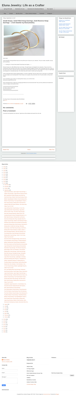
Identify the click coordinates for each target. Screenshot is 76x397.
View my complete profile (7, 361)
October (6, 188)
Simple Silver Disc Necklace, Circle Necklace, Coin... (15, 264)
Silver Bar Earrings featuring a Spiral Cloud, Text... (14, 213)
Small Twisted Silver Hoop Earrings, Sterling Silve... (14, 298)
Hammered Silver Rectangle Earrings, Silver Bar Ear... (15, 238)
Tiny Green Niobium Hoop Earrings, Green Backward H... (16, 293)
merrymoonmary (46, 394)
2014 (4, 322)
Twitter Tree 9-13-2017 (9, 267)
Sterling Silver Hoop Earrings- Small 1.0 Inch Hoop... (15, 235)
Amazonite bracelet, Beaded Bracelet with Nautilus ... (15, 285)
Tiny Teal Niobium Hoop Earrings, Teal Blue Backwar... (15, 240)
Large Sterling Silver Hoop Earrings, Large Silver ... (14, 209)
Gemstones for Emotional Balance (36, 8)
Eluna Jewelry (6, 359)
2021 (4, 175)
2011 (4, 328)
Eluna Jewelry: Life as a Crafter (23, 5)
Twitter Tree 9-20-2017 (9, 236)
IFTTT (6, 100)
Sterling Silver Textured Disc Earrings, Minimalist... (14, 255)
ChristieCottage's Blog (31, 384)
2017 (4, 183)
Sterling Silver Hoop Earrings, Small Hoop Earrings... (15, 251)
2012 (4, 326)
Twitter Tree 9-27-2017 (9, 206)
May (5, 309)
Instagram (49, 13)
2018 (4, 181)
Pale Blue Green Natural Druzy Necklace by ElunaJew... (15, 222)
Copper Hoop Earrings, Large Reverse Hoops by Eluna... (16, 193)
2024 (4, 170)
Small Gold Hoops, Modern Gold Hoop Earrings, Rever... (15, 197)
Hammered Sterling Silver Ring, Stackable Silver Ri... (15, 218)
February (6, 315)
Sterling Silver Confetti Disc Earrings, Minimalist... (14, 226)
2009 (4, 331)
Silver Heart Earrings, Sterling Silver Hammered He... (15, 202)
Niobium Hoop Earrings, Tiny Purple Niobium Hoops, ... (15, 276)
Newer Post (6, 149)
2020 (4, 177)
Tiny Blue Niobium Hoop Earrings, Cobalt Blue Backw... (15, 294)
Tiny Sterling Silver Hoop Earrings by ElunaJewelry (14, 233)
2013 (4, 324)
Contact (11, 13)
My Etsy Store (19, 13)
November (6, 186)
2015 (4, 321)
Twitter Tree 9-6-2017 (8, 282)
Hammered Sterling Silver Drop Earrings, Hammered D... (16, 224)
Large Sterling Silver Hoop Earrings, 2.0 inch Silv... (14, 208)
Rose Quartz (50, 8)
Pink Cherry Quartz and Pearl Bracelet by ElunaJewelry (15, 244)
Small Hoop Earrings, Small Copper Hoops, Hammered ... (16, 271)
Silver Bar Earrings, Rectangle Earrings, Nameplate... (15, 253)
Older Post (51, 149)
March (5, 313)
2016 (4, 319)
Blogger (57, 394)
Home (28, 149)
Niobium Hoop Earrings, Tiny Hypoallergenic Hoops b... (15, 200)
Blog (5, 13)
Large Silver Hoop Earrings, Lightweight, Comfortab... (15, 256)
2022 (4, 174)
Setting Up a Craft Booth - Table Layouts (64, 21)
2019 (4, 179)
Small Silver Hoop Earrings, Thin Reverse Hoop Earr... (15, 247)
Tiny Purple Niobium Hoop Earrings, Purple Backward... (15, 289)
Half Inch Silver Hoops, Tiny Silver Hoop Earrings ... (14, 211)
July (5, 306)
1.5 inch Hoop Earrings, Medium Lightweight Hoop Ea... (15, 265)
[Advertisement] (38, 345)
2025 (4, 168)
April (5, 311)
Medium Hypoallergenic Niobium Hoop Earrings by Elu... (15, 198)
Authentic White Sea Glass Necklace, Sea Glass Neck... (15, 204)
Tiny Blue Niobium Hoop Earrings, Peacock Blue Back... (15, 262)
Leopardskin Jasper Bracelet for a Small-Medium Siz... (15, 283)
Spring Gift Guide (8, 8)
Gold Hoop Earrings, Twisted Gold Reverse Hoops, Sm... (16, 274)
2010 (4, 330)
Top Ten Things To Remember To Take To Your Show (65, 31)
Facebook (42, 13)
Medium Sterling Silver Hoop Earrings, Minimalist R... (15, 242)
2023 (4, 172)
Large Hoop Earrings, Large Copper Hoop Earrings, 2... (15, 191)
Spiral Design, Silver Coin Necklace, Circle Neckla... (15, 249)
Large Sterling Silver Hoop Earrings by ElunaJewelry (15, 246)
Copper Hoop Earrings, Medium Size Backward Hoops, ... (16, 220)
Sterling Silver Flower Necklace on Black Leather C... (15, 229)
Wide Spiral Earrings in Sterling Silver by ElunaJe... (14, 217)
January (6, 317)
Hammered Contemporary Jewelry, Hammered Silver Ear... (16, 302)
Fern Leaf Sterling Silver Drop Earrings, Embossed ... (15, 269)
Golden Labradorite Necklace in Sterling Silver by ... (14, 260)
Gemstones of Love (19, 8)
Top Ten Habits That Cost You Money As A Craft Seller (65, 28)
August (6, 304)
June (5, 307)
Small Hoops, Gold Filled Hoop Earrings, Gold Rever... (15, 227)
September (6, 190)
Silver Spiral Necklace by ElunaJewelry (12, 287)
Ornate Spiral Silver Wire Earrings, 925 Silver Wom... (15, 278)
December (6, 184)
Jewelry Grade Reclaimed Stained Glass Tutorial (64, 24)
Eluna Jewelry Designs (31, 13)
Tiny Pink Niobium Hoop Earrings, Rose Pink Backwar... (15, 291)
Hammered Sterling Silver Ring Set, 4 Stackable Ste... (15, 258)
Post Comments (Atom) (31, 153)
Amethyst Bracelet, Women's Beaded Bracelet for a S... (15, 215)
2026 (4, 166)
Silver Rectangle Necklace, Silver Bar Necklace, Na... (15, 231)
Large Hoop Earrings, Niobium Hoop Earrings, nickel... (15, 300)
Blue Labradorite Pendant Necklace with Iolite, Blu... (15, 195)
